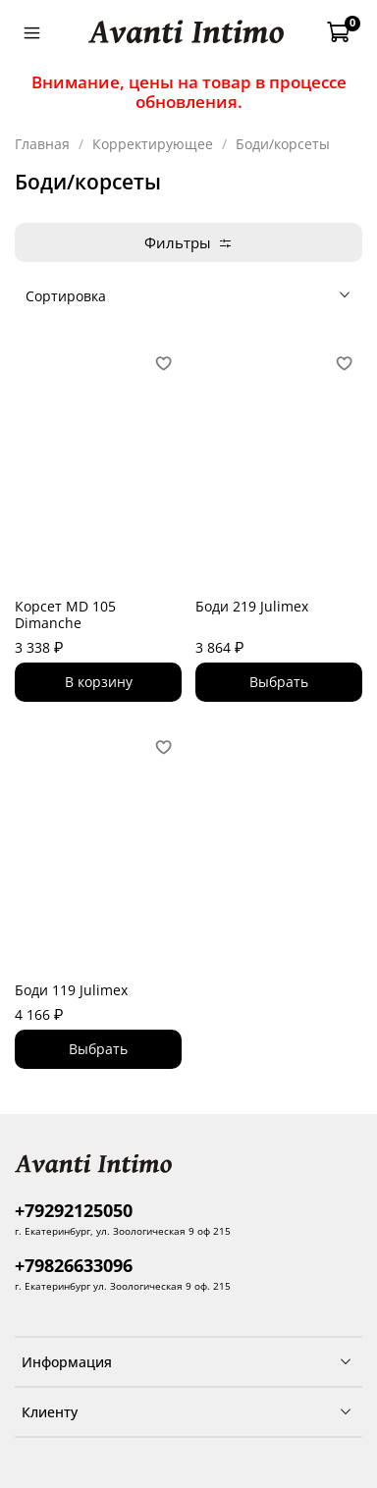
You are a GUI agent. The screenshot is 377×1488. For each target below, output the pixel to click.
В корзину (99, 681)
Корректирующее (152, 143)
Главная (42, 143)
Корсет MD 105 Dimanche (65, 615)
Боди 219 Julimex (251, 606)
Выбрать (278, 681)
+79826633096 (74, 1265)
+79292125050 (74, 1210)
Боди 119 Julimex (71, 990)
